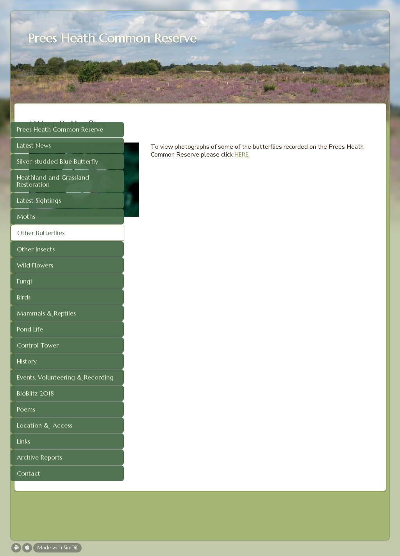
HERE (262, 162)
